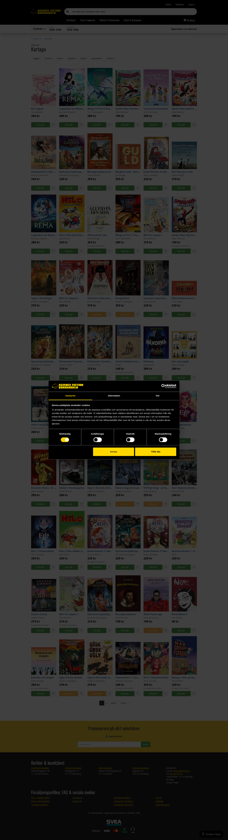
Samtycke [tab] (70, 396)
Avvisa (113, 452)
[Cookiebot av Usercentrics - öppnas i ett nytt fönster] (163, 386)
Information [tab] (114, 396)
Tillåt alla (155, 452)
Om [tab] (157, 396)
